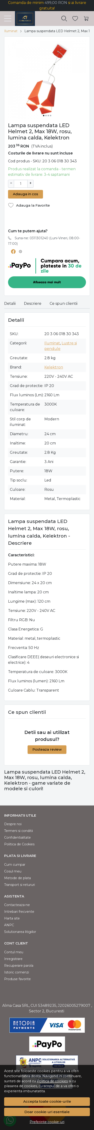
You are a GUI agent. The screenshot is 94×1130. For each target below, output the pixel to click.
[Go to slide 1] (43, 115)
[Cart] (86, 18)
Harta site (12, 918)
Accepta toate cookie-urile (47, 1101)
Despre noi (13, 824)
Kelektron (53, 367)
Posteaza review (47, 749)
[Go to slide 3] (48, 115)
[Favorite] (75, 18)
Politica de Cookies (19, 844)
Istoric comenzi (16, 972)
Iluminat (10, 31)
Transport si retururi (19, 884)
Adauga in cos (25, 193)
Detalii (10, 303)
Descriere (32, 303)
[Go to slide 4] (50, 115)
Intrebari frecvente (19, 911)
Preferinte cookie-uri (47, 1122)
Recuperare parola (18, 965)
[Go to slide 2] (46, 115)
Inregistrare (13, 958)
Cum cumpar (14, 864)
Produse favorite (17, 978)
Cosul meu (12, 871)
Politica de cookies (52, 1081)
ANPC (9, 924)
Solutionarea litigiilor (20, 931)
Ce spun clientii (63, 303)
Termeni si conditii (18, 830)
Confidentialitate (17, 837)
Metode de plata (17, 877)
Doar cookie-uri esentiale (47, 1112)
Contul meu (13, 952)
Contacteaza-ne (17, 904)
